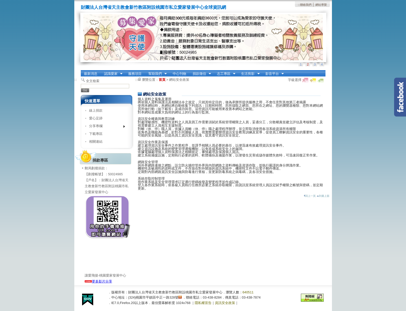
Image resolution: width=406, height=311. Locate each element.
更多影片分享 (98, 281)
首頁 (162, 80)
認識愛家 (111, 74)
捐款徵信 (200, 74)
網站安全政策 (179, 80)
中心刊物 (179, 74)
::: (299, 4)
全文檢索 (92, 81)
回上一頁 (310, 195)
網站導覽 (321, 4)
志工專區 (224, 74)
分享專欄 (105, 127)
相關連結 (96, 141)
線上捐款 (96, 110)
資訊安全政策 (225, 303)
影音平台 (273, 74)
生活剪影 (249, 74)
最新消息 (90, 74)
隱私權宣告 (203, 303)
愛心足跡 (96, 118)
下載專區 (96, 134)
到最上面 (323, 195)
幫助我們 (156, 74)
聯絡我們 (305, 4)
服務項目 (135, 74)
